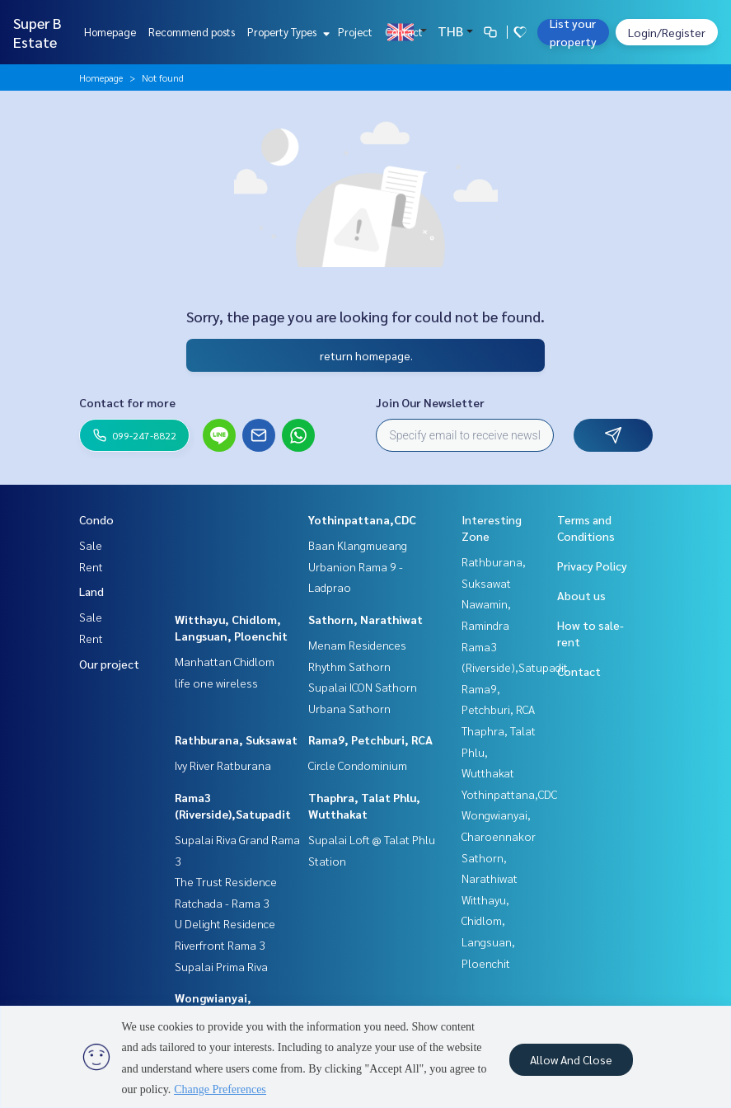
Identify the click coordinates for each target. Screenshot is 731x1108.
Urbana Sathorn (349, 708)
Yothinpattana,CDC (362, 519)
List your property (573, 32)
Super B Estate (37, 32)
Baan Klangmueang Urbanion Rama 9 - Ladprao (357, 566)
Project (355, 32)
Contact (404, 32)
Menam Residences (357, 644)
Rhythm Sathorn (349, 666)
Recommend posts (191, 32)
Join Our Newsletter (430, 402)
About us (581, 595)
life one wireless (216, 682)
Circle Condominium (357, 765)
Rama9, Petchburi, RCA (370, 739)
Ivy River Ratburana (223, 765)
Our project (109, 663)
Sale (90, 545)
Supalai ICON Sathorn (362, 686)
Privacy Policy (592, 565)
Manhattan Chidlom (224, 661)
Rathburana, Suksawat (236, 739)
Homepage (110, 32)
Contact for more (127, 402)
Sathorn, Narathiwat (365, 619)
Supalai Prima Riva (221, 966)
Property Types (286, 32)
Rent (91, 566)
